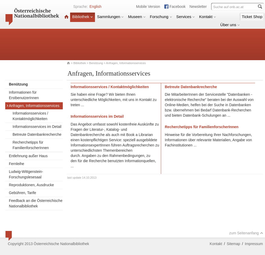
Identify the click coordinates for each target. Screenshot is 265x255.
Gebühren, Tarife (22, 193)
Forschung (161, 16)
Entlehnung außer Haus (28, 156)
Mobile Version (148, 6)
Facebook (177, 6)
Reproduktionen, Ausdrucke (31, 185)
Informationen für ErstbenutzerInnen (24, 95)
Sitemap (233, 244)
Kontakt (207, 16)
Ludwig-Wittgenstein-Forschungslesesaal (26, 174)
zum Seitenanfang (246, 233)
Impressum (254, 244)
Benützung (96, 63)
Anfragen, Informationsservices (32, 106)
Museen (136, 16)
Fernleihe (16, 164)
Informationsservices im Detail (37, 126)
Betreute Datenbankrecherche (37, 134)
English (95, 6)
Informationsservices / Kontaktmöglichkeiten (30, 116)
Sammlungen (110, 16)
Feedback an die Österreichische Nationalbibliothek (36, 203)
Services (185, 16)
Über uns (230, 24)
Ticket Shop (252, 16)
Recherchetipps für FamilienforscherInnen (31, 145)
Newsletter (198, 6)
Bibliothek (82, 16)
